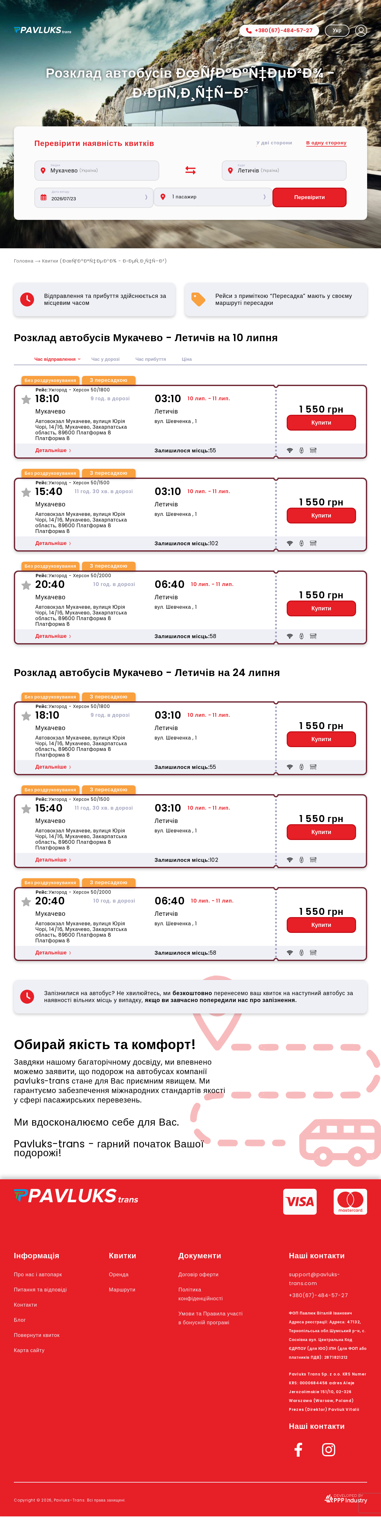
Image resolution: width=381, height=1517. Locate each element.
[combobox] (100, 170)
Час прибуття (159, 359)
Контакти (28, 1305)
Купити (321, 423)
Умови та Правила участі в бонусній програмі (212, 1322)
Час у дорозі (110, 359)
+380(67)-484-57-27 (279, 30)
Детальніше (51, 451)
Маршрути (131, 1289)
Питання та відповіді (46, 1289)
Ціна (196, 359)
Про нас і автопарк (43, 1274)
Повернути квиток (41, 1335)
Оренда (127, 1274)
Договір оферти (208, 1274)
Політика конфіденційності (211, 1294)
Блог (21, 1320)
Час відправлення (56, 359)
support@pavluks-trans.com (320, 1279)
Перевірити (309, 198)
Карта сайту (32, 1350)
